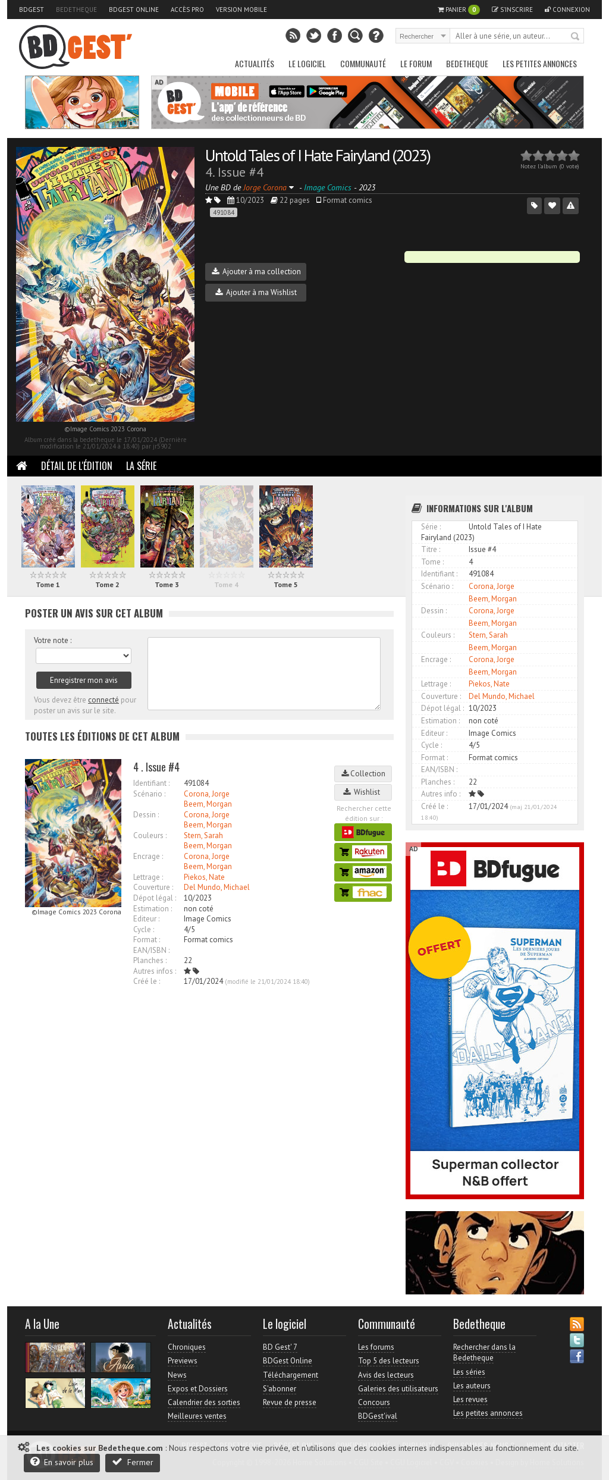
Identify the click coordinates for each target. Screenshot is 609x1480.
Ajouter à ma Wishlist (256, 292)
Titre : (430, 549)
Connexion (567, 9)
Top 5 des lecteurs (388, 1361)
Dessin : (146, 815)
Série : (431, 527)
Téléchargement (290, 1375)
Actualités (254, 63)
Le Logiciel (307, 63)
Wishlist (363, 792)
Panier (459, 10)
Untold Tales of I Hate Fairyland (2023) (317, 155)
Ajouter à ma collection (256, 271)
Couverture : (153, 887)
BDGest (31, 9)
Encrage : (148, 856)
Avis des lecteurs (386, 1375)
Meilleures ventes (197, 1416)
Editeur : (146, 919)
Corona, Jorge (207, 794)
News (177, 1375)
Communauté (363, 63)
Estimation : (152, 909)
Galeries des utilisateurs (398, 1389)
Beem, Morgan (208, 804)
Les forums (376, 1347)
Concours (374, 1402)
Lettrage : (148, 877)
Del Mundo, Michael (217, 887)
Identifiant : (151, 783)
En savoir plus (61, 1462)
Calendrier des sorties (204, 1402)
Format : (146, 940)
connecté (103, 700)
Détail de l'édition (76, 466)
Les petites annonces (540, 63)
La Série (141, 466)
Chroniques (187, 1347)
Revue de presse (289, 1402)
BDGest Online (134, 9)
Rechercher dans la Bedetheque (484, 1352)
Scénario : (149, 794)
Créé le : (146, 981)
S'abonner (279, 1389)
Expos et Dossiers (198, 1389)
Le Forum (416, 63)
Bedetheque (76, 9)
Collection (363, 774)
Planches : (150, 960)
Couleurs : (150, 835)
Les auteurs (472, 1386)
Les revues (470, 1399)
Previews (182, 1361)
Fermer (132, 1462)
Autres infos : (154, 971)
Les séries (469, 1372)
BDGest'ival (377, 1416)
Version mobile (241, 9)
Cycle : (143, 929)
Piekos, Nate (204, 877)
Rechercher (575, 37)
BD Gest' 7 (280, 1347)
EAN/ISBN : (151, 950)
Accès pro (187, 9)
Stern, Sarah (203, 835)
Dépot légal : (154, 898)
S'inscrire (512, 9)
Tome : (432, 562)
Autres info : (440, 794)
